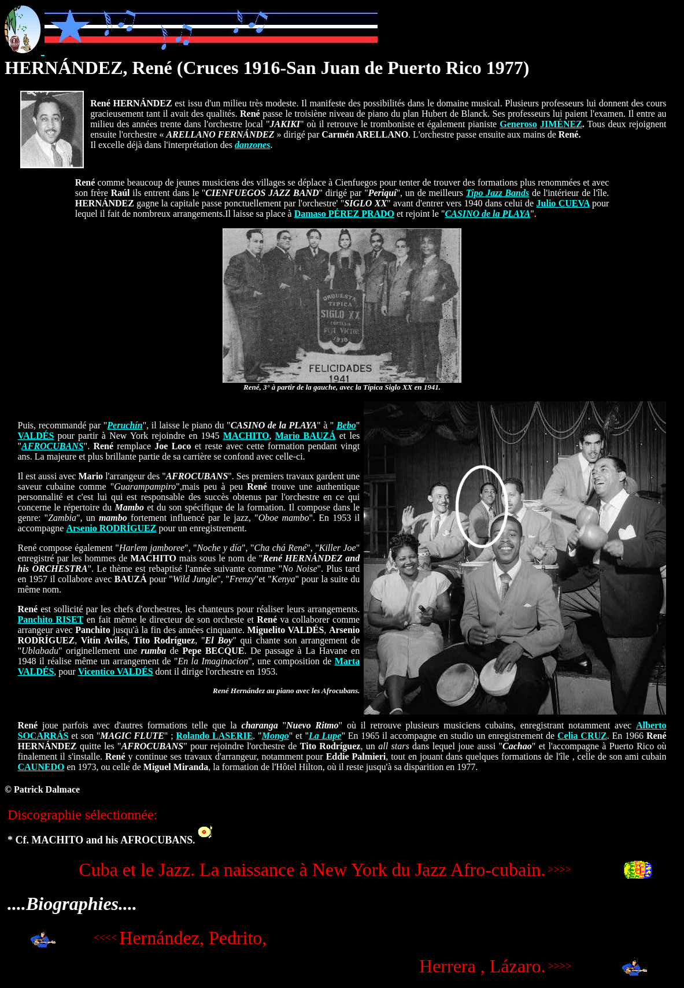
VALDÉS (36, 436)
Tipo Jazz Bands (497, 193)
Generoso (518, 124)
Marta (347, 661)
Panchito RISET (51, 619)
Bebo (346, 425)
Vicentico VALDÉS (115, 671)
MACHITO (246, 436)
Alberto (651, 725)
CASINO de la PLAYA (487, 214)
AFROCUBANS (52, 446)
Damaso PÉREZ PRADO (344, 214)
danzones (252, 145)
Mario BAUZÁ (305, 436)
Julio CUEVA (563, 203)
